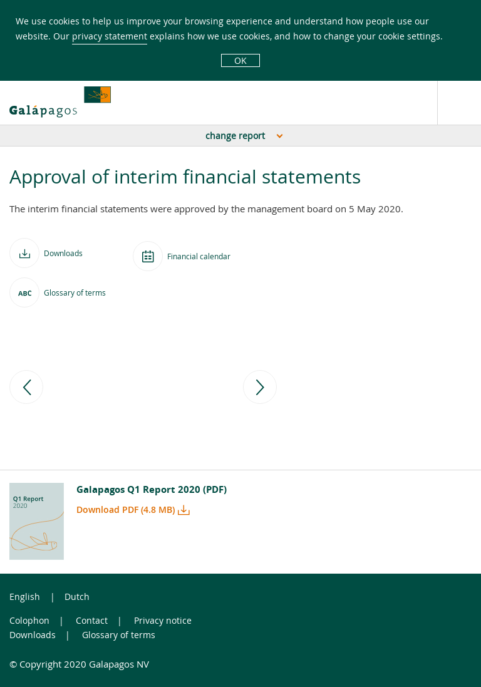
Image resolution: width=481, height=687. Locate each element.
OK (240, 60)
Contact (92, 620)
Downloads (32, 635)
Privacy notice (163, 620)
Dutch (77, 596)
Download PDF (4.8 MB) (125, 509)
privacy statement (109, 36)
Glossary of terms (118, 635)
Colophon (29, 620)
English (24, 596)
